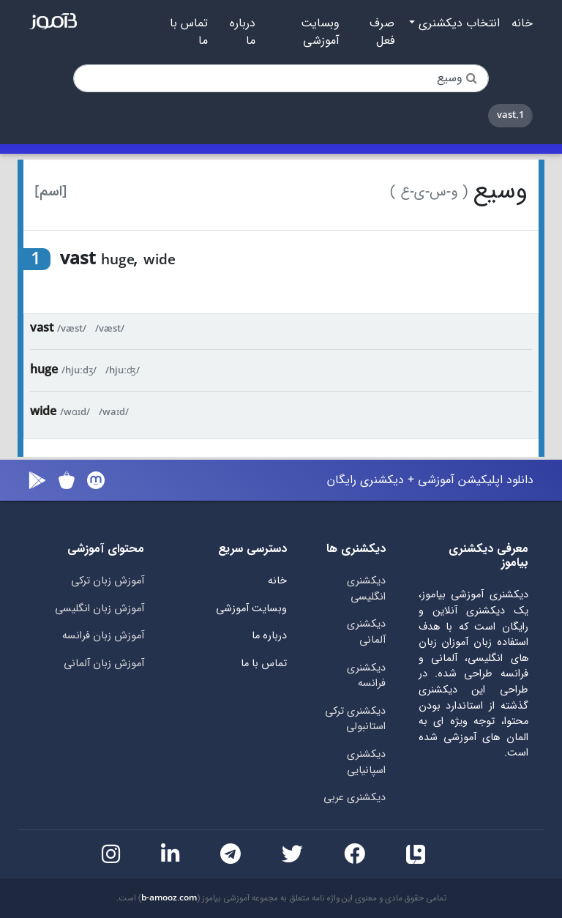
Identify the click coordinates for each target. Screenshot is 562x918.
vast (41, 328)
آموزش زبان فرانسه (103, 635)
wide (43, 412)
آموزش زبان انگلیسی (99, 608)
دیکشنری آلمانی (366, 632)
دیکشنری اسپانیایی (366, 762)
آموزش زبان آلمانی (104, 663)
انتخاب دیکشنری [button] (457, 23)
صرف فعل (382, 32)
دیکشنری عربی (354, 797)
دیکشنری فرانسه (366, 676)
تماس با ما (189, 32)
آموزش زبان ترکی (107, 580)
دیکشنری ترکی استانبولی (355, 719)
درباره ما (242, 32)
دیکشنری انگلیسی (366, 588)
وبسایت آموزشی (320, 32)
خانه (522, 23)
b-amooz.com (169, 898)
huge (44, 370)
